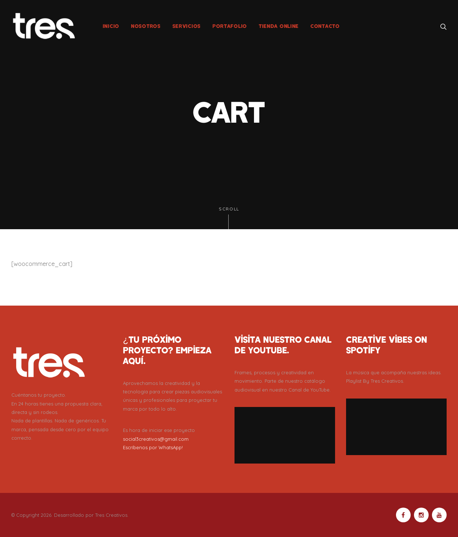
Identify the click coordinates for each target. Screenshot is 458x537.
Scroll (229, 218)
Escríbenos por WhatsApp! (153, 447)
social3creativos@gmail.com (156, 439)
